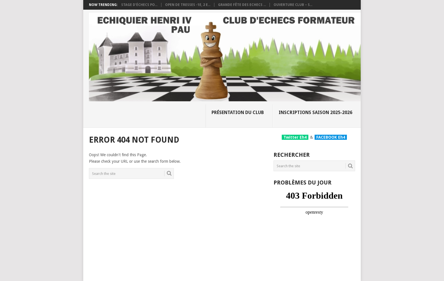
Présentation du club (238, 112)
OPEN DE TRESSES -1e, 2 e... (187, 5)
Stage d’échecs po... (139, 5)
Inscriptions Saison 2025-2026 (315, 112)
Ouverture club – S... (293, 5)
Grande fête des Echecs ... (242, 5)
